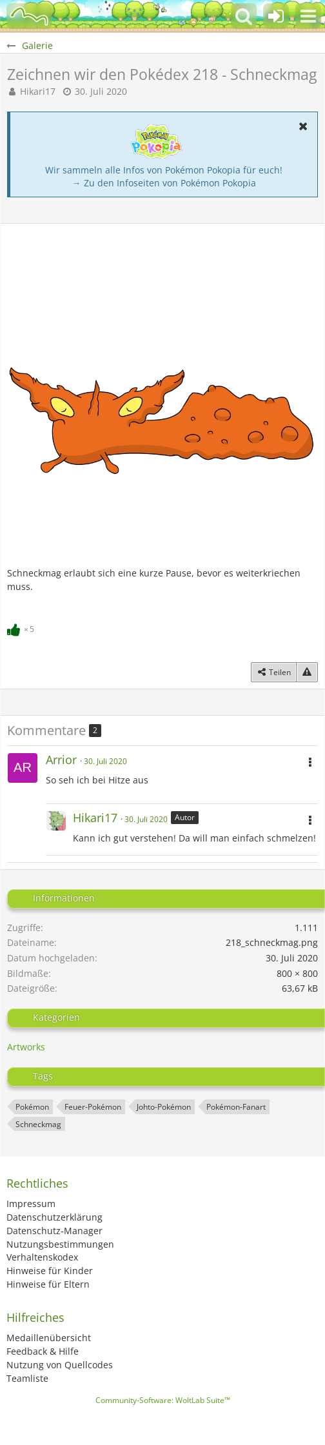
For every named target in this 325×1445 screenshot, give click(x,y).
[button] (308, 16)
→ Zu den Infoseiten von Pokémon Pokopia (164, 183)
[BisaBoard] (29, 16)
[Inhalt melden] (307, 672)
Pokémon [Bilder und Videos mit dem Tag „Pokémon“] (32, 1106)
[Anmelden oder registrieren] (276, 16)
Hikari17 (37, 91)
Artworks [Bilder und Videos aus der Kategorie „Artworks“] (26, 1047)
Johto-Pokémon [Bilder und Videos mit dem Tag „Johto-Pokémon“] (164, 1106)
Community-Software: (162, 1400)
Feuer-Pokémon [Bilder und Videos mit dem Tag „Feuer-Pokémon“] (92, 1106)
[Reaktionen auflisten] (22, 627)
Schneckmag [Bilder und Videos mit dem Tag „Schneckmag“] (38, 1124)
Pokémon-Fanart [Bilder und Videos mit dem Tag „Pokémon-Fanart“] (236, 1106)
